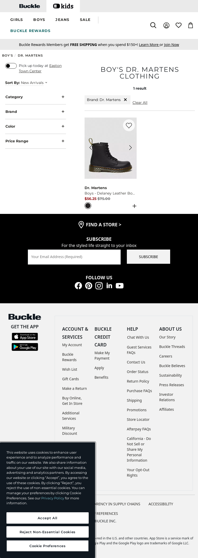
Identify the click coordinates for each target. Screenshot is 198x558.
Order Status (137, 371)
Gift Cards (70, 378)
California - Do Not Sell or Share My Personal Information (139, 449)
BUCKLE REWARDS (30, 30)
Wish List (69, 369)
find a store (103, 224)
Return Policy (138, 381)
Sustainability (170, 375)
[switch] (11, 66)
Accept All (48, 518)
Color (35, 126)
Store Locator (138, 419)
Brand (35, 111)
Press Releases (171, 384)
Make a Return (74, 388)
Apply (99, 367)
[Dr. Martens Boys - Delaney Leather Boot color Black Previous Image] (91, 148)
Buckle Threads (172, 346)
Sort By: (12, 82)
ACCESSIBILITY (160, 503)
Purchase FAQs (139, 390)
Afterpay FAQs (139, 429)
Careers (165, 356)
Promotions (137, 409)
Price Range (35, 141)
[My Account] (166, 25)
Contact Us (136, 362)
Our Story (167, 337)
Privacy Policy (52, 498)
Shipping (134, 400)
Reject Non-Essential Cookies (48, 532)
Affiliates (166, 409)
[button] (16, 20)
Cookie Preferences (99, 513)
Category (35, 97)
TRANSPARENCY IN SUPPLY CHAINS (110, 503)
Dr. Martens (30, 55)
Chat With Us (138, 337)
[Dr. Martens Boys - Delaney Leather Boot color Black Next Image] (130, 148)
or (151, 44)
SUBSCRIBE (148, 256)
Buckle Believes (172, 365)
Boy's (7, 55)
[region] (47, 500)
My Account (72, 344)
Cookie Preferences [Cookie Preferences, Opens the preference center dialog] (47, 546)
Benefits (102, 377)
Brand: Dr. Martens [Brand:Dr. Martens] (107, 100)
